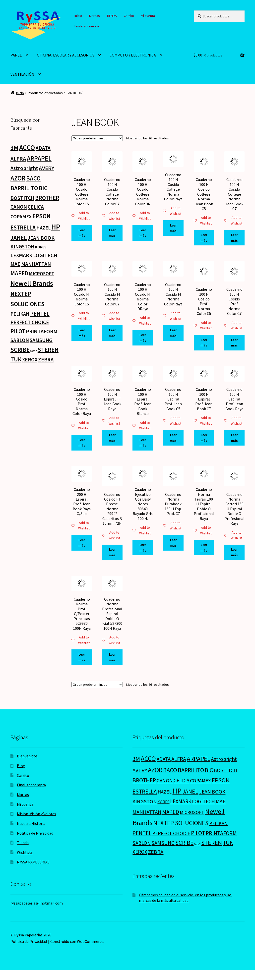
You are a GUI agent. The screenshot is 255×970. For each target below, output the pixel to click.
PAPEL (16, 55)
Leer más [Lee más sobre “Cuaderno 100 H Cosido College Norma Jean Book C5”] (203, 237)
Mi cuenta (148, 15)
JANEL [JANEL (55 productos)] (18, 237)
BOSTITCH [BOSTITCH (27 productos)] (22, 198)
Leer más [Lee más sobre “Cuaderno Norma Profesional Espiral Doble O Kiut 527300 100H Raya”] (112, 657)
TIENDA (112, 15)
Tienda (23, 842)
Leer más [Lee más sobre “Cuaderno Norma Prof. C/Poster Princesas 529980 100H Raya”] (81, 657)
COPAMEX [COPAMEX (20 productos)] (21, 216)
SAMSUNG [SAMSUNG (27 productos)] (41, 340)
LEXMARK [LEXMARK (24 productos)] (21, 255)
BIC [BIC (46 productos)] (43, 188)
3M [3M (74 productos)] (14, 148)
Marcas (94, 15)
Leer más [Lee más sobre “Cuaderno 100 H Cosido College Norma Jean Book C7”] (234, 237)
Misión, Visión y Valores (36, 813)
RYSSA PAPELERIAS (33, 861)
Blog (21, 765)
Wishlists (25, 852)
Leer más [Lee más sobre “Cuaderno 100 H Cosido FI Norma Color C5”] (81, 333)
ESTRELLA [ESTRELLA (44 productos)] (23, 227)
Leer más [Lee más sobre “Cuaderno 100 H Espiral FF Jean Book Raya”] (112, 438)
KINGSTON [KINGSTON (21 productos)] (22, 246)
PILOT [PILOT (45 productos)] (17, 331)
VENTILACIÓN (22, 74)
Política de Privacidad (35, 833)
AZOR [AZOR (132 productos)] (17, 178)
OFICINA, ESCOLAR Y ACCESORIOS (65, 55)
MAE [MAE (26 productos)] (15, 264)
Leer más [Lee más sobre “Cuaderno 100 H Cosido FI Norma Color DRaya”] (142, 338)
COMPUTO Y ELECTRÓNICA (133, 55)
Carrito (129, 15)
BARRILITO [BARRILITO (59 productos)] (24, 188)
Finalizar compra (86, 26)
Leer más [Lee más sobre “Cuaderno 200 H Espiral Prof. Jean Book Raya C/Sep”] (81, 543)
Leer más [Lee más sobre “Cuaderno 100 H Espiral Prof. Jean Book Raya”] (234, 438)
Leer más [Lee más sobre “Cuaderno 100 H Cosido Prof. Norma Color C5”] (203, 343)
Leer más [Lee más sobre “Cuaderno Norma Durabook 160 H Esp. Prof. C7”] (173, 543)
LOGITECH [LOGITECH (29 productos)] (45, 255)
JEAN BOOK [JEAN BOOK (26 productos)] (41, 237)
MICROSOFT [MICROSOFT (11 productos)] (41, 274)
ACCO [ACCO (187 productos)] (27, 147)
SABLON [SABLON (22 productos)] (19, 340)
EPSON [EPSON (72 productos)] (41, 216)
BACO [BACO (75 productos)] (33, 178)
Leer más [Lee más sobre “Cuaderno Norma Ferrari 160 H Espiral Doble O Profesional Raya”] (234, 552)
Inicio (78, 15)
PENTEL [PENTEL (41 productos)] (40, 313)
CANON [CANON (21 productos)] (18, 207)
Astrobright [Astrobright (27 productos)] (24, 168)
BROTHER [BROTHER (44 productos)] (47, 197)
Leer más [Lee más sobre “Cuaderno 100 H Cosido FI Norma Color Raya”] (173, 333)
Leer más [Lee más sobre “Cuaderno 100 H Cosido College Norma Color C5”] (81, 233)
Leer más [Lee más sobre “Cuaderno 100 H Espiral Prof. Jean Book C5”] (173, 438)
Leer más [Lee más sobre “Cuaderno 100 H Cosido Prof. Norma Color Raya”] (81, 443)
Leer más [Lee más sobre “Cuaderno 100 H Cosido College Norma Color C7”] (112, 233)
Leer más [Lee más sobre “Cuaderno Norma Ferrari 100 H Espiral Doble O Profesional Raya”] (203, 547)
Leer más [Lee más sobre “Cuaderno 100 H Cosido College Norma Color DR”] (142, 233)
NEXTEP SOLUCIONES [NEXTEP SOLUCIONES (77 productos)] (180, 823)
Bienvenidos (27, 755)
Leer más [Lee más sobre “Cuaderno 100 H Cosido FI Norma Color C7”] (112, 333)
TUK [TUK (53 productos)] (15, 359)
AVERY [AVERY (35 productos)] (46, 168)
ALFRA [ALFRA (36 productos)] (18, 158)
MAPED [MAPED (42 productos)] (19, 273)
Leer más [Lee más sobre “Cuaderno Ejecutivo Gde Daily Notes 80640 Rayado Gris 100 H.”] (142, 547)
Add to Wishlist (80, 216)
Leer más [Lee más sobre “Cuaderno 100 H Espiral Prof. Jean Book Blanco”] (142, 443)
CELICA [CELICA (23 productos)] (36, 206)
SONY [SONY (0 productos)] (33, 350)
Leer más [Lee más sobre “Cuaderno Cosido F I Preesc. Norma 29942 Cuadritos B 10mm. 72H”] (112, 552)
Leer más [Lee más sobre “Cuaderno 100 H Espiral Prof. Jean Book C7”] (203, 438)
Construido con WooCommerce (76, 941)
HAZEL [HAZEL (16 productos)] (43, 228)
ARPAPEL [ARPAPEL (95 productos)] (39, 158)
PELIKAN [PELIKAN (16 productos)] (19, 314)
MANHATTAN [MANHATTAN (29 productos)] (36, 264)
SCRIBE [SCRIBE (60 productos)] (20, 349)
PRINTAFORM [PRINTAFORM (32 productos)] (42, 331)
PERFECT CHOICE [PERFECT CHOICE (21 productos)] (29, 322)
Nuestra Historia (31, 823)
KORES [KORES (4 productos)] (41, 246)
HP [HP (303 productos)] (55, 226)
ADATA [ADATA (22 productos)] (43, 148)
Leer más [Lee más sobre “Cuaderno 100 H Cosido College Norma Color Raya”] (173, 228)
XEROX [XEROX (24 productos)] (29, 359)
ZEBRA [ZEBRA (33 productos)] (46, 359)
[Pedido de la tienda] (97, 138)
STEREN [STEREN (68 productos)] (48, 349)
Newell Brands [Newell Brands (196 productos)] (31, 283)
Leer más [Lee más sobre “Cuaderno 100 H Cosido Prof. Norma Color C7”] (234, 343)
